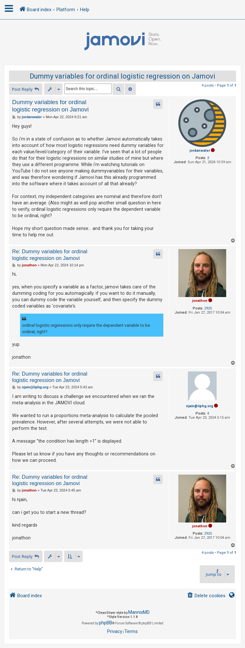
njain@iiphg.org (199, 406)
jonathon (199, 301)
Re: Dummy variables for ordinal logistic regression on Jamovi (49, 254)
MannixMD (139, 612)
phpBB (105, 623)
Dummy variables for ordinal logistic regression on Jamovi (122, 76)
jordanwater (199, 151)
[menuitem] (206, 596)
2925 (208, 308)
